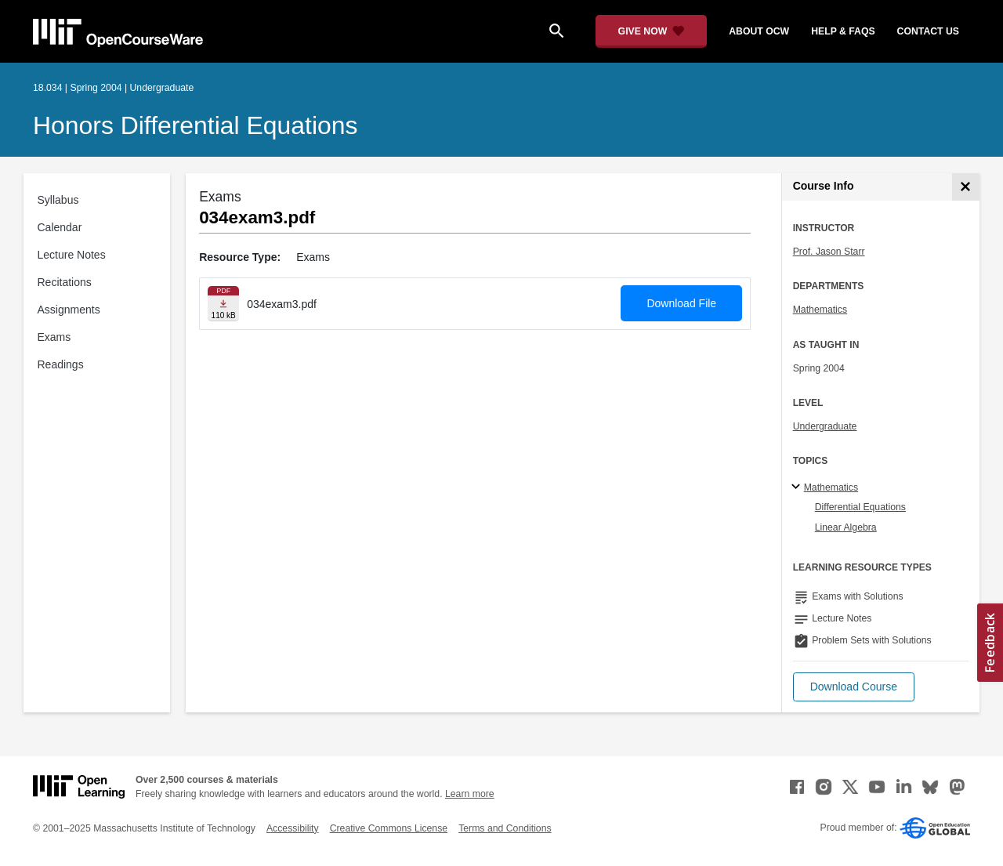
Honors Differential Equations (195, 125)
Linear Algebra (846, 527)
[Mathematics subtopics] (798, 487)
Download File (681, 303)
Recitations (65, 282)
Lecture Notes (72, 254)
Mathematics (820, 309)
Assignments (69, 309)
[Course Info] (965, 187)
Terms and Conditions (504, 828)
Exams (54, 337)
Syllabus (58, 200)
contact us (928, 31)
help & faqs (842, 31)
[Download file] (223, 303)
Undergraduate (825, 426)
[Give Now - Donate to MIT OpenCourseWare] (652, 31)
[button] (853, 686)
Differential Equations (860, 507)
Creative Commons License (388, 828)
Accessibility (292, 828)
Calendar (60, 227)
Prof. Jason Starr (829, 251)
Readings (61, 364)
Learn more (469, 793)
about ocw (759, 31)
